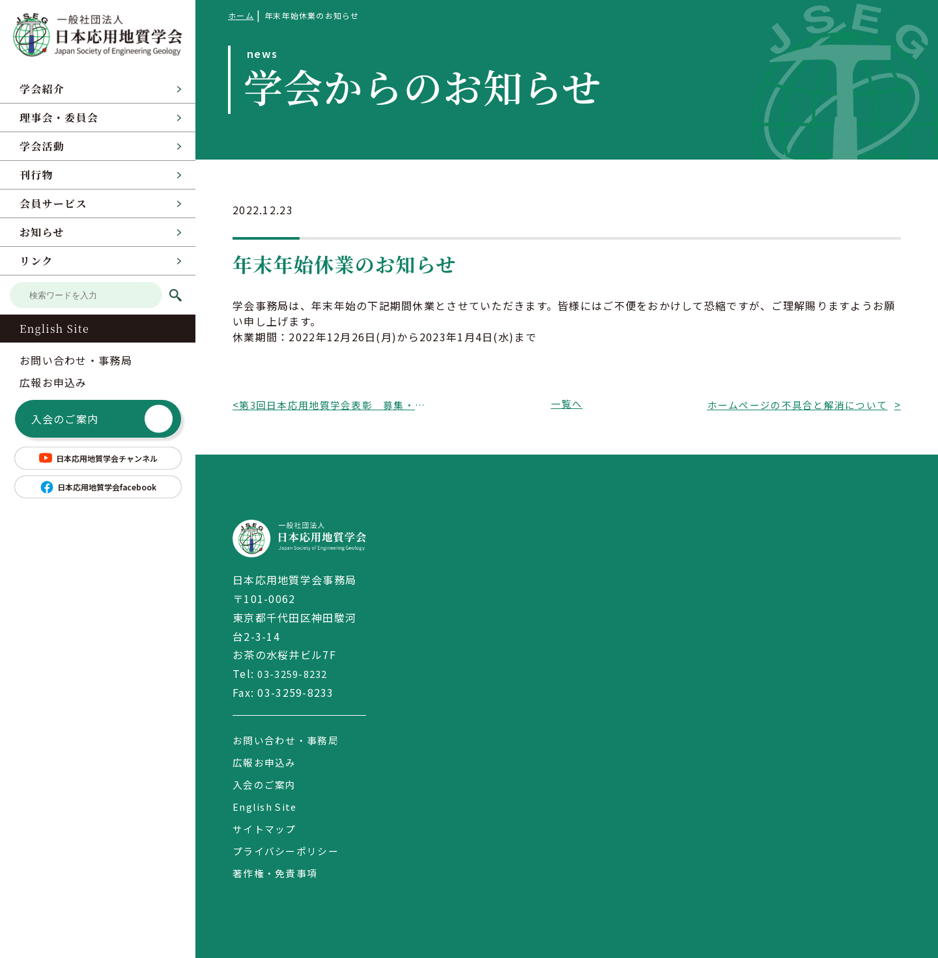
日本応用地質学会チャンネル (98, 458)
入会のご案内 (102, 419)
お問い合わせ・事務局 (76, 360)
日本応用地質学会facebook (98, 487)
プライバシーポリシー (289, 850)
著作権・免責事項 (277, 873)
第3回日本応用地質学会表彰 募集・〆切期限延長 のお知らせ (336, 404)
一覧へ (567, 404)
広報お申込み (53, 382)
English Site (54, 328)
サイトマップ (266, 828)
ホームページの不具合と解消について (797, 404)
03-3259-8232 (295, 673)
